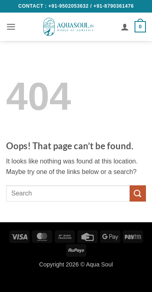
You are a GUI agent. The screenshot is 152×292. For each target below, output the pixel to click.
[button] (11, 26)
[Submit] (138, 193)
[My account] (125, 27)
